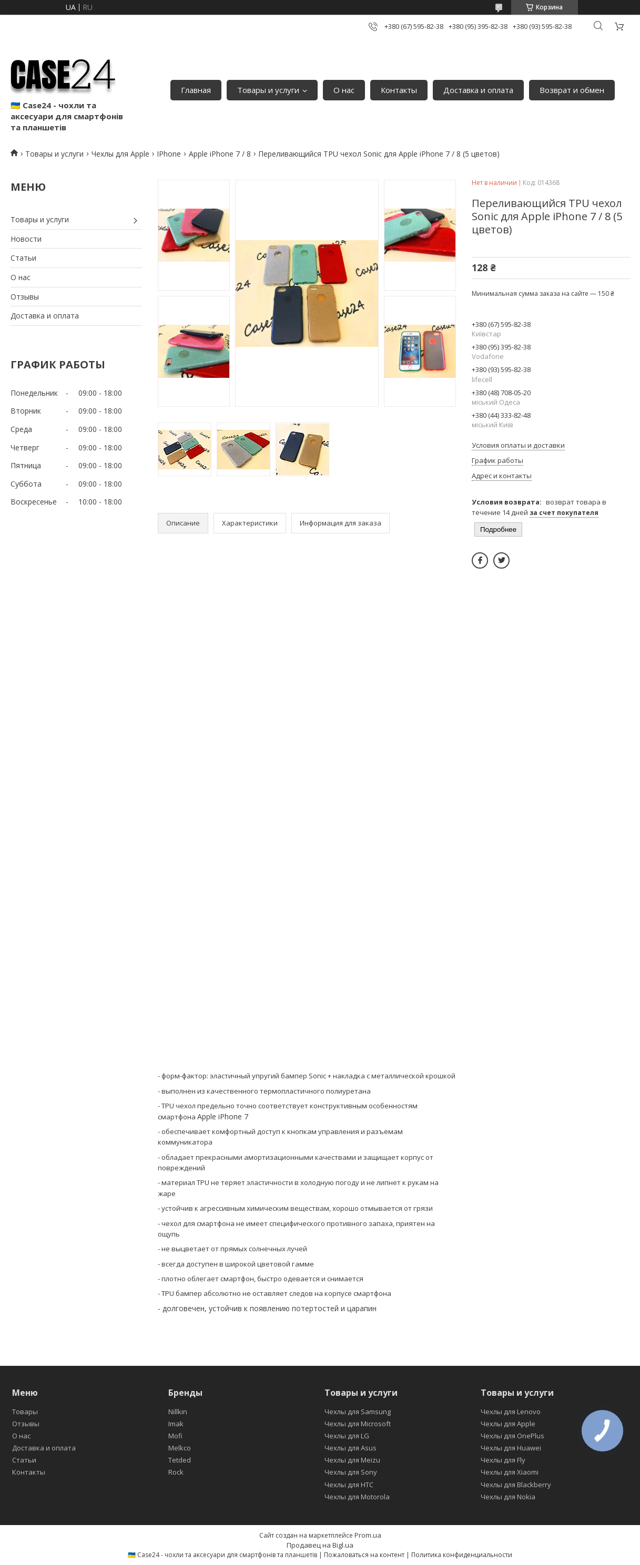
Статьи (23, 258)
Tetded (179, 1460)
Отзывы (25, 297)
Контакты (399, 90)
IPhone (169, 154)
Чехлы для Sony (350, 1472)
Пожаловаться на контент (364, 1554)
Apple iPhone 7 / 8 (220, 154)
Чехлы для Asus (350, 1448)
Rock (176, 1472)
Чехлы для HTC (348, 1484)
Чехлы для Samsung (357, 1411)
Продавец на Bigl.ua (320, 1545)
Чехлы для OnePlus (512, 1435)
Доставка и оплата (478, 90)
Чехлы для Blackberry (516, 1484)
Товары (25, 1411)
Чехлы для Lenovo (511, 1411)
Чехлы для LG (346, 1435)
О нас (343, 90)
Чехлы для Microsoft (357, 1423)
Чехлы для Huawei (511, 1448)
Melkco (179, 1448)
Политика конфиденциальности (461, 1554)
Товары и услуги (268, 90)
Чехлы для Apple (120, 154)
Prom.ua (367, 1535)
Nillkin (177, 1411)
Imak (176, 1423)
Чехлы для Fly (503, 1460)
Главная (196, 90)
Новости (26, 239)
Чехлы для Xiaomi (510, 1472)
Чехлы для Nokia (508, 1496)
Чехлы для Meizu (352, 1460)
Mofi (175, 1435)
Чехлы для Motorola (357, 1496)
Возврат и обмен (572, 90)
